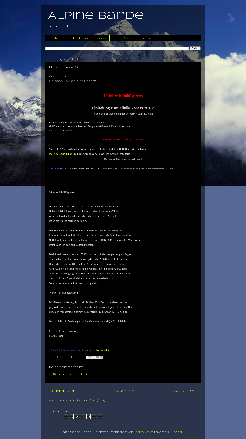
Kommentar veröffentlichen (71, 373)
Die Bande (81, 38)
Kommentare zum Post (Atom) (85, 400)
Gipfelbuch (58, 38)
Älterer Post (185, 391)
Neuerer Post (62, 391)
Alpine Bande (96, 16)
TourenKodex (123, 38)
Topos (101, 38)
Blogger (176, 431)
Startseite (124, 391)
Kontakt (145, 38)
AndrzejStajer (143, 431)
